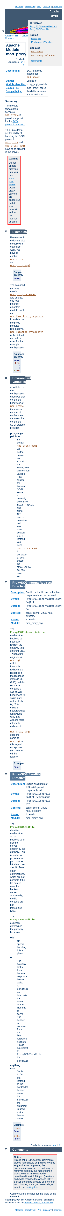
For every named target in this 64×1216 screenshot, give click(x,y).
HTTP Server (21, 35)
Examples (36, 38)
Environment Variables (42, 42)
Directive (18, 586)
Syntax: (15, 599)
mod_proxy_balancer (43, 55)
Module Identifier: (16, 84)
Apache (9, 35)
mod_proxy (33, 77)
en (22, 62)
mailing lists (32, 1187)
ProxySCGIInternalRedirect (43, 26)
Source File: (12, 88)
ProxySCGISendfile (39, 29)
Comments (36, 61)
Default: (15, 606)
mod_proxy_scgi (15, 145)
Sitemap (57, 6)
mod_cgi (15, 660)
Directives (30, 6)
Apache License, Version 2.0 (38, 1202)
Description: (13, 70)
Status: (10, 80)
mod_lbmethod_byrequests (26, 316)
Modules (19, 6)
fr (23, 65)
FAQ (39, 6)
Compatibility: (14, 91)
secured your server (13, 181)
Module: (15, 623)
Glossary (47, 6)
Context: (16, 612)
